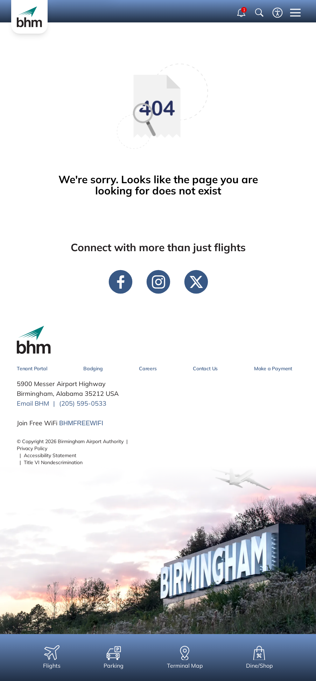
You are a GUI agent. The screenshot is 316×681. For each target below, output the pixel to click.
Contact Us (205, 368)
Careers (148, 368)
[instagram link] (158, 282)
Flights (52, 657)
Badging (93, 368)
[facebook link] (120, 282)
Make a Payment (273, 368)
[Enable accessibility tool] (277, 12)
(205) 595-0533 (82, 403)
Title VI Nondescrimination (53, 462)
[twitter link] (196, 282)
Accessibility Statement (50, 455)
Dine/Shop (259, 657)
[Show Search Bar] (259, 12)
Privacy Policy (32, 448)
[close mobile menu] (295, 12)
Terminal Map (185, 657)
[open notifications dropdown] (242, 12)
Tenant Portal (32, 368)
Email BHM (33, 403)
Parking (114, 657)
